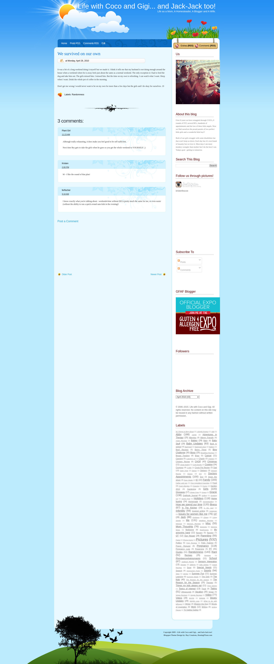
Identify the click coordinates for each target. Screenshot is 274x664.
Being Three (200, 450)
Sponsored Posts (193, 571)
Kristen (65, 163)
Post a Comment (67, 221)
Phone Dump (188, 540)
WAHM (191, 598)
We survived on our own (78, 53)
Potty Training (207, 543)
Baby (205, 441)
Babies (194, 440)
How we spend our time (189, 504)
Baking (211, 447)
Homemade (193, 501)
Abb (212, 432)
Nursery (199, 533)
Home (64, 43)
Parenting (206, 535)
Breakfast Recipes (207, 453)
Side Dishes (203, 565)
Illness (213, 504)
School (213, 558)
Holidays (198, 498)
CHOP (198, 461)
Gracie (213, 492)
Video (208, 594)
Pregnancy (203, 545)
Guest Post (186, 499)
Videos (179, 598)
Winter (188, 604)
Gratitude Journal (190, 495)
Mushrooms (204, 530)
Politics (179, 543)
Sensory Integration (207, 561)
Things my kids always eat (189, 585)
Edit (103, 43)
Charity (202, 459)
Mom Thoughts (184, 526)
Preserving (199, 549)
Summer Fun (198, 573)
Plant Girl (66, 130)
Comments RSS (91, 43)
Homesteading (208, 502)
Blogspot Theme (170, 635)
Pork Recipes (191, 543)
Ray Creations (191, 635)
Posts (182, 262)
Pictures (202, 539)
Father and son (181, 483)
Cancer (208, 455)
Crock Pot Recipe (202, 467)
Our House (189, 536)
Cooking (208, 464)
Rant (214, 552)
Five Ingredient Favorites (200, 483)
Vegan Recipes (181, 595)
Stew (177, 574)
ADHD (194, 435)
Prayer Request (183, 546)
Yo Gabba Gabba (191, 610)
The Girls (206, 577)
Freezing (196, 486)
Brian (197, 456)
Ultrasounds (186, 592)
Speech (179, 571)
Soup (189, 567)
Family (206, 479)
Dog (201, 477)
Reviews (207, 555)
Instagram (213, 511)
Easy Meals (188, 480)
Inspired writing (198, 511)
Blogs (193, 452)
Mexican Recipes (194, 524)
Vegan (211, 592)
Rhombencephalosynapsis (188, 558)
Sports (207, 570)
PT (210, 549)
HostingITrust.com (205, 635)
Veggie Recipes (196, 595)
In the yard (208, 508)
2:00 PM (65, 167)
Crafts (189, 468)
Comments (204, 45)
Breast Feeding (183, 456)
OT (177, 536)
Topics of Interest (187, 588)
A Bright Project (202, 432)
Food (214, 483)
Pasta (178, 540)
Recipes (188, 555)
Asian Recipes (181, 441)
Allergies (192, 438)
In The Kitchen (189, 508)
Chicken (211, 459)
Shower (183, 565)
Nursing (210, 533)
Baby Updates (194, 443)
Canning (179, 459)
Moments (203, 527)
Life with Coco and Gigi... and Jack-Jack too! (147, 6)
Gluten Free (194, 492)
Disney (190, 474)
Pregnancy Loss (183, 549)
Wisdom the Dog (201, 604)
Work (193, 607)
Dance (194, 471)
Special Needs (204, 567)
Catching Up (191, 459)
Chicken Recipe (183, 462)
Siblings (193, 565)
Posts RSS (75, 43)
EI (197, 480)
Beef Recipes (182, 450)
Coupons (179, 467)
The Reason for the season (197, 580)
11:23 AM (66, 134)
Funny (205, 486)
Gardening (191, 489)
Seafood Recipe (188, 562)
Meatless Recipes (206, 520)
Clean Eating (185, 465)
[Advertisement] (83, 248)
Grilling (204, 495)
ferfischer (66, 190)
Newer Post (156, 274)
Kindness (196, 517)
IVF (215, 514)
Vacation (199, 592)
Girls (205, 488)
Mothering (190, 530)
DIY (200, 474)
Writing (204, 607)
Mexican (179, 524)
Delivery (203, 470)
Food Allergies (184, 486)
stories (185, 574)
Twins (213, 588)
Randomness (78, 94)
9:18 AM (65, 194)
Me (187, 520)
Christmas (212, 461)
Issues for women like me (192, 514)
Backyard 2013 (200, 447)
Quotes (179, 552)
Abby (179, 434)
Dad (215, 467)
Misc (208, 523)
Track (203, 589)
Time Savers (212, 586)
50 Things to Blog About (185, 432)
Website (202, 598)
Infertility (180, 510)
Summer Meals (192, 577)
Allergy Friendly (207, 438)
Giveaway (180, 492)
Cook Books (197, 465)
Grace (204, 492)
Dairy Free (184, 471)
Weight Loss (194, 601)
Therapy (209, 583)
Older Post (67, 274)
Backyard (188, 447)
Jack (183, 517)
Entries (184, 45)
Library (205, 517)
